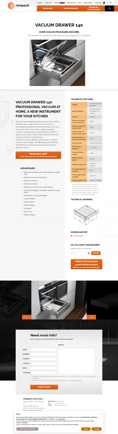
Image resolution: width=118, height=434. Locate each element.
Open (89, 253)
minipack (59, 3)
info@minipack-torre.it (61, 405)
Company (39, 2)
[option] (59, 300)
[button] (100, 414)
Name (25, 349)
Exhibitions (48, 2)
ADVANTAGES (27, 168)
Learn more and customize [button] (27, 429)
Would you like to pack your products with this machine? (86, 264)
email (25, 368)
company (26, 359)
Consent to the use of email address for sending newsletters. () (57, 380)
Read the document (76, 380)
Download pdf (78, 236)
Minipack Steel (71, 2)
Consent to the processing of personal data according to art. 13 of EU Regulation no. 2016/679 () (63, 377)
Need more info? (38, 155)
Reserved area (88, 2)
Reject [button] (86, 429)
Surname (26, 354)
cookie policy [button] (61, 419)
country (26, 363)
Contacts (98, 2)
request (61, 345)
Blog (79, 2)
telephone (26, 372)
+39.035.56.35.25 (59, 401)
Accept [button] (96, 429)
